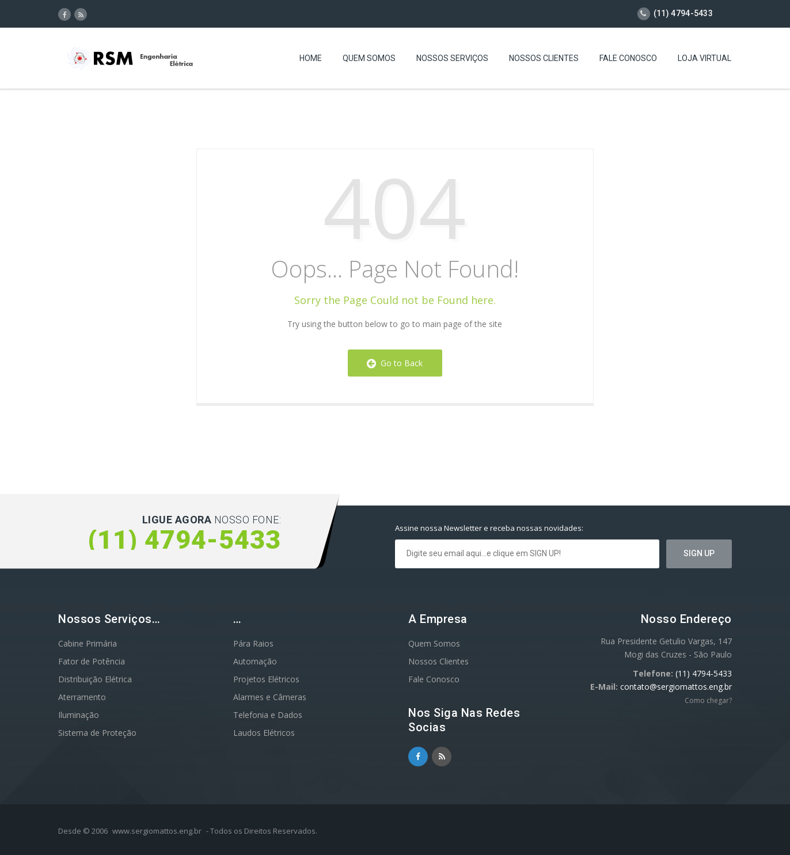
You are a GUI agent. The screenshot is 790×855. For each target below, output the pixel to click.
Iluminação (78, 714)
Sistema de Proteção (97, 732)
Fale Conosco (628, 60)
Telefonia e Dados (267, 714)
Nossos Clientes (544, 60)
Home (310, 60)
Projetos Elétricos (266, 679)
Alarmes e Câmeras (269, 696)
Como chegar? (708, 700)
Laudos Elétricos (264, 732)
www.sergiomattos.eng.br (157, 831)
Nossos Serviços (452, 60)
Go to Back (395, 363)
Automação (255, 661)
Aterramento (82, 696)
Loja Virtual (704, 60)
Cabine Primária (87, 643)
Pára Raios (253, 643)
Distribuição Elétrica (95, 679)
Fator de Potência (91, 661)
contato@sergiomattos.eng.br (676, 686)
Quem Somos (369, 60)
